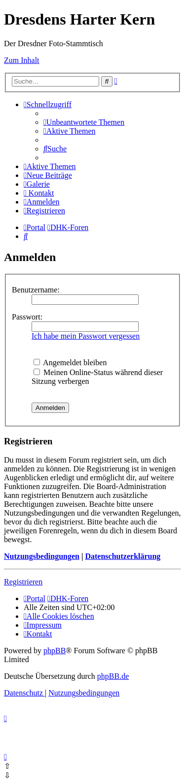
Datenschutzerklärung (122, 556)
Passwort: (27, 317)
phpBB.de (113, 676)
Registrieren (23, 582)
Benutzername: (36, 290)
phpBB (54, 650)
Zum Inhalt (21, 60)
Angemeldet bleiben (70, 362)
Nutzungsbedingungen (41, 556)
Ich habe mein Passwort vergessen (86, 336)
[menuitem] (83, 122)
